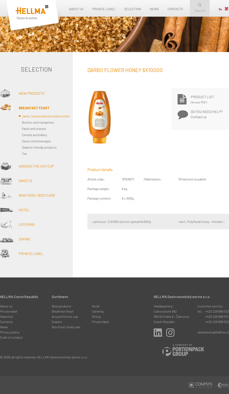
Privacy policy (9, 332)
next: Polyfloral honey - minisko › (202, 222)
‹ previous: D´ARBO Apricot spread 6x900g (121, 222)
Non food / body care (27, 195)
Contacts (175, 9)
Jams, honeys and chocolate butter (46, 116)
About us (76, 9)
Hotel (15, 210)
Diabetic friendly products (39, 147)
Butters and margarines (38, 122)
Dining (15, 239)
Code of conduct (11, 337)
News (154, 9)
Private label (104, 9)
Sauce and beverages (36, 141)
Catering (17, 224)
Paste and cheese (34, 129)
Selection (132, 9)
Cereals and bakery (34, 135)
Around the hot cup (27, 166)
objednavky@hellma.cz (213, 332)
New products (22, 93)
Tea (24, 153)
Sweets (16, 180)
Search (200, 7)
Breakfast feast (25, 108)
